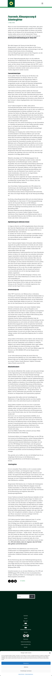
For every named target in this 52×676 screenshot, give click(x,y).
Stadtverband (16, 5)
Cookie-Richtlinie (21, 674)
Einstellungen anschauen (26, 671)
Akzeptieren (26, 663)
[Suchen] (32, 594)
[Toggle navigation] (42, 10)
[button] (50, 653)
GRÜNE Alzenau (17, 3)
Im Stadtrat (22, 578)
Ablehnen (26, 667)
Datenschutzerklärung (29, 674)
